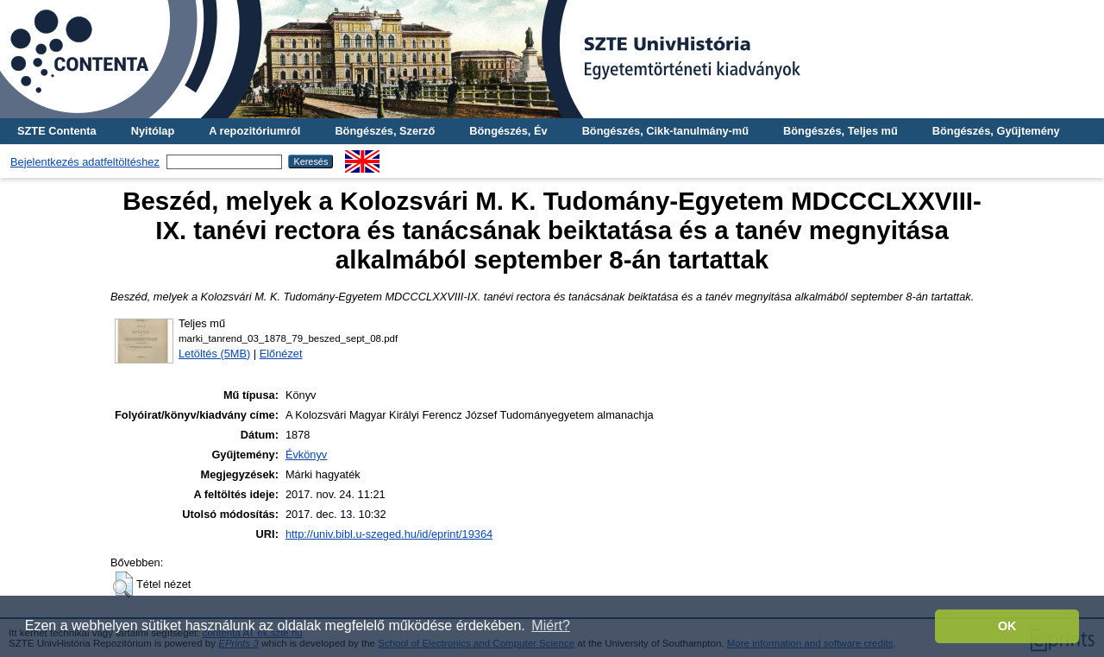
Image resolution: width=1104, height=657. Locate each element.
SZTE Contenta (57, 130)
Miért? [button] (550, 625)
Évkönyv (306, 454)
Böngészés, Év (508, 130)
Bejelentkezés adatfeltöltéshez (85, 161)
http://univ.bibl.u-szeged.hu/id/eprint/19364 (388, 533)
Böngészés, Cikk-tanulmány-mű (665, 130)
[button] (123, 584)
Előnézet (281, 353)
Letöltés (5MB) (214, 353)
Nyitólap (152, 130)
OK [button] (1007, 626)
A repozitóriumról (254, 130)
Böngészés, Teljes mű (840, 130)
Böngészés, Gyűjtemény (996, 130)
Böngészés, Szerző (385, 130)
